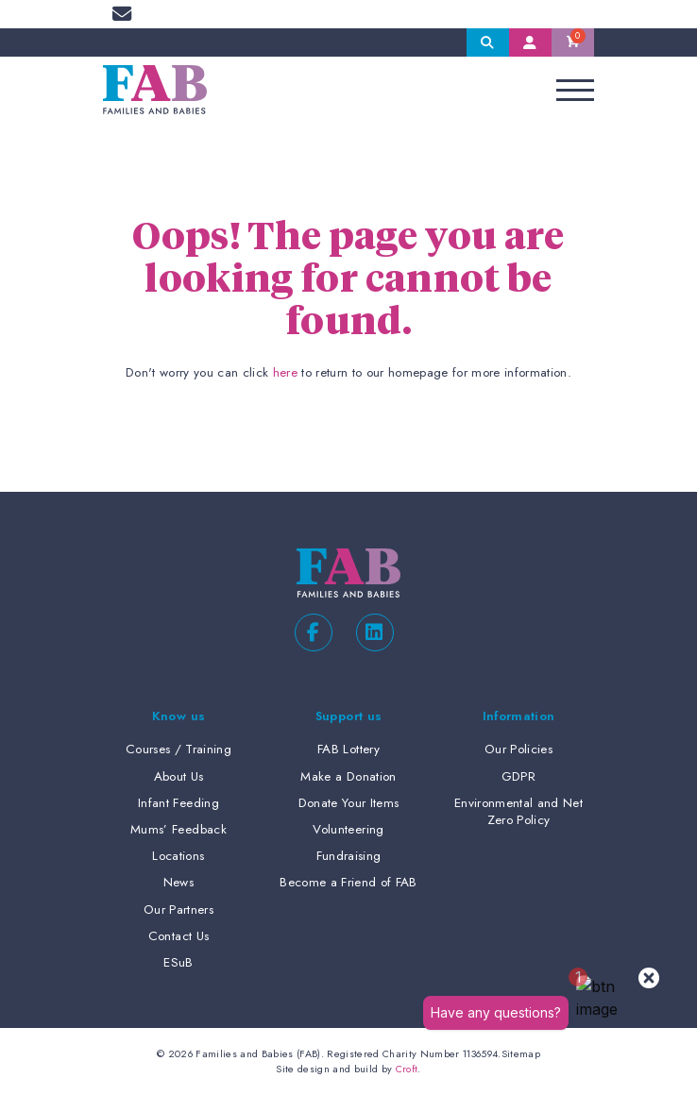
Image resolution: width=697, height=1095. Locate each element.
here (285, 372)
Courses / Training (178, 749)
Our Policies (518, 749)
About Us (179, 776)
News (178, 882)
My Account (530, 42)
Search (488, 42)
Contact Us (178, 936)
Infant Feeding (178, 803)
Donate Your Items (349, 803)
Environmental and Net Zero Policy (518, 811)
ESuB (178, 962)
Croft (407, 1068)
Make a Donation (348, 776)
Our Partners (178, 909)
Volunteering (348, 829)
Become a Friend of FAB (348, 882)
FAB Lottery (348, 749)
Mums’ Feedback (178, 829)
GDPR (519, 776)
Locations (178, 856)
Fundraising (349, 856)
